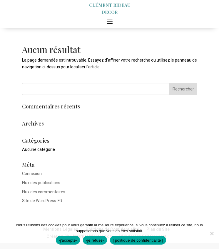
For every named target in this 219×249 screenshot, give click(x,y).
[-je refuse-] (212, 233)
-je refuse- (95, 240)
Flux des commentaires (43, 191)
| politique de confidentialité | (138, 240)
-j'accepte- (68, 240)
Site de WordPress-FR (42, 200)
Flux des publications (41, 182)
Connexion (32, 173)
